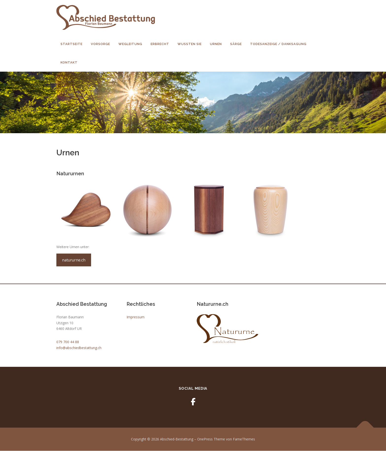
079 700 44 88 (67, 342)
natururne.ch (73, 260)
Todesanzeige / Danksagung (278, 44)
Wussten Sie (189, 44)
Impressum (136, 317)
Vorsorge (100, 44)
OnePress (205, 439)
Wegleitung (130, 44)
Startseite (71, 44)
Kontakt (69, 62)
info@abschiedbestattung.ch (78, 348)
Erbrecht (160, 44)
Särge (236, 44)
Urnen (216, 44)
